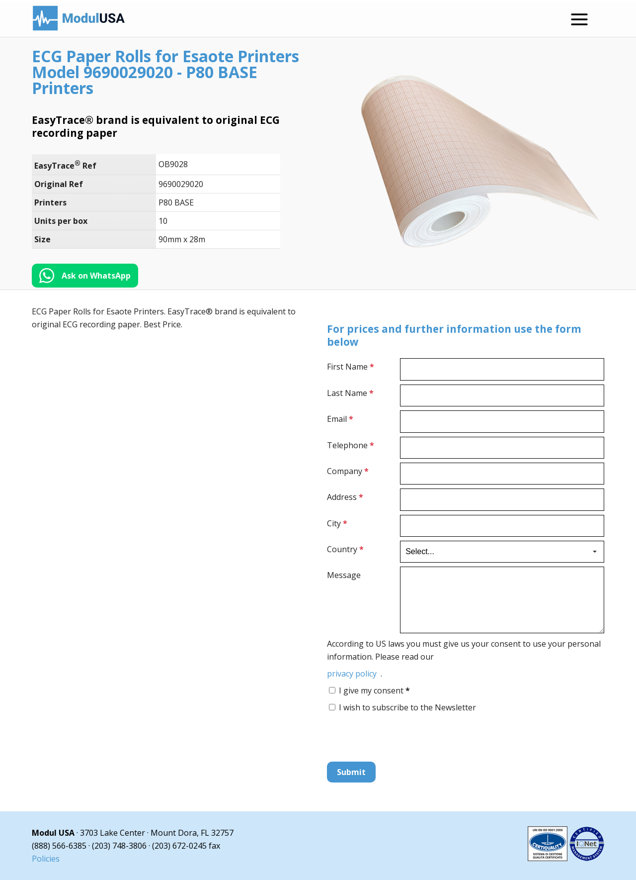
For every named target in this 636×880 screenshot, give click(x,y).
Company (348, 471)
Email (340, 418)
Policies (46, 858)
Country (345, 549)
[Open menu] (579, 19)
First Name (350, 366)
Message (344, 575)
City (337, 523)
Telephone (350, 445)
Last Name (350, 393)
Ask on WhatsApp (96, 275)
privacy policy (352, 673)
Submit (351, 772)
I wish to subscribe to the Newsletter (407, 707)
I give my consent (374, 690)
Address (345, 496)
